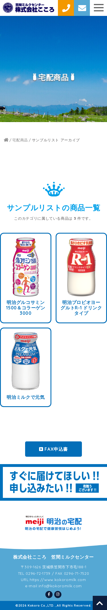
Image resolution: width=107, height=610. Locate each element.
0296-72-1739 (38, 573)
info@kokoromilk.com (60, 586)
